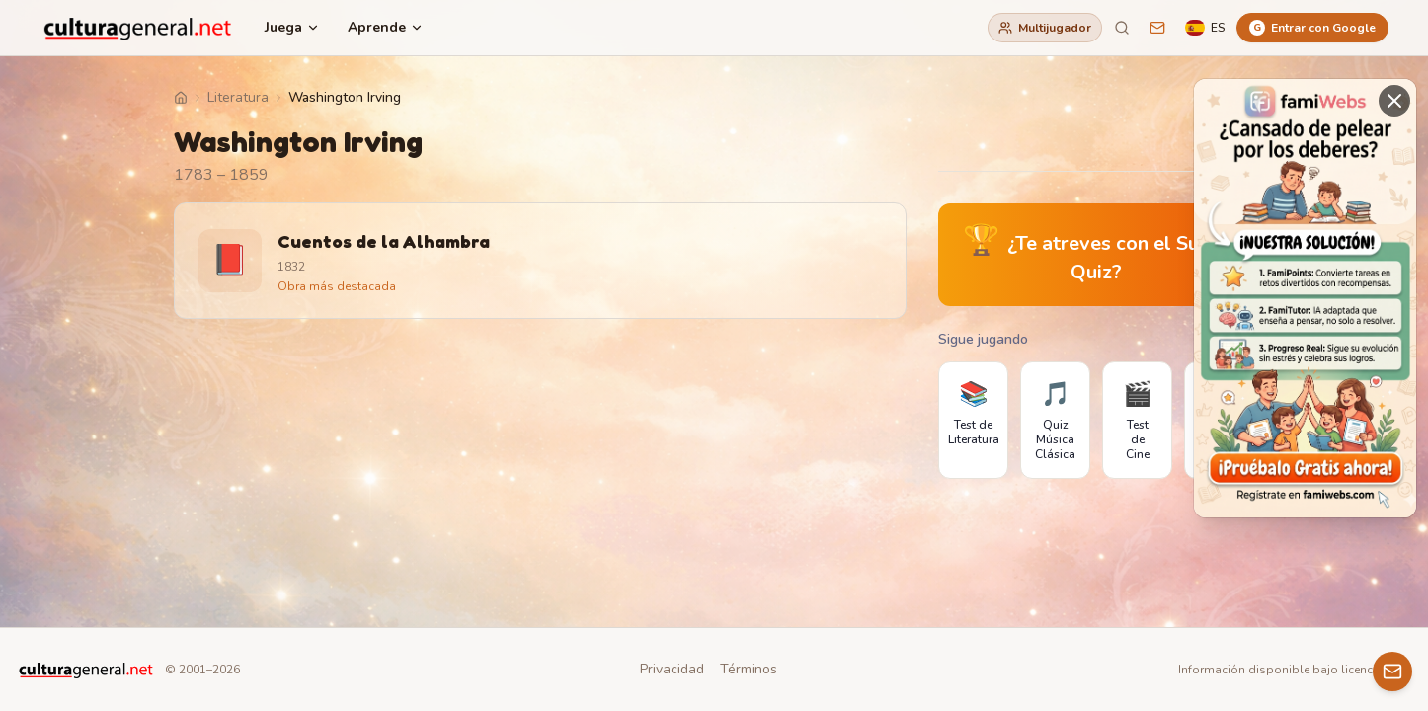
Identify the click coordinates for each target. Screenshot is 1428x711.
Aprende (386, 27)
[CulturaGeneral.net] (138, 27)
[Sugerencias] (1157, 27)
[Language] (1204, 27)
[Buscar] (1122, 27)
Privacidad (672, 669)
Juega (292, 27)
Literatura (238, 97)
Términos (748, 669)
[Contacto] (1392, 671)
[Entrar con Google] (1312, 27)
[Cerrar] (1394, 101)
